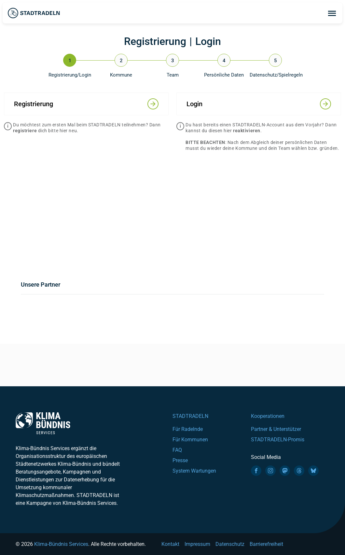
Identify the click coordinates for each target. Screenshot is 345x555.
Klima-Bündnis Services (61, 544)
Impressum (197, 544)
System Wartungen (194, 471)
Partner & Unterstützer (276, 429)
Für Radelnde (187, 429)
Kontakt (170, 544)
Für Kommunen (190, 439)
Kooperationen (267, 416)
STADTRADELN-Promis (277, 439)
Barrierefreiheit (266, 544)
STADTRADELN (190, 416)
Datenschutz (229, 544)
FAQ (177, 450)
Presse (180, 460)
